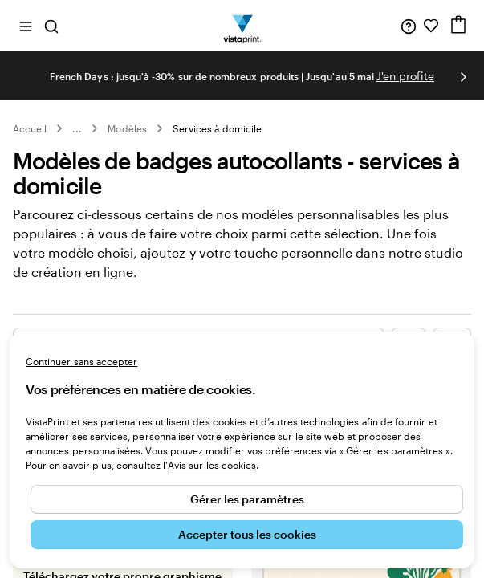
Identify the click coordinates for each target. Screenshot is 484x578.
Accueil (30, 128)
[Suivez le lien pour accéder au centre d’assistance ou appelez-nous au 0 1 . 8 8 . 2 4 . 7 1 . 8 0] (409, 26)
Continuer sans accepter (81, 361)
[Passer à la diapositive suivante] (463, 77)
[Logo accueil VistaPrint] (242, 26)
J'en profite (405, 76)
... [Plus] (77, 128)
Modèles (127, 128)
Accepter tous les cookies (247, 534)
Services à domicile (217, 128)
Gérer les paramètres (247, 499)
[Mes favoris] (431, 26)
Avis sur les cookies (212, 464)
